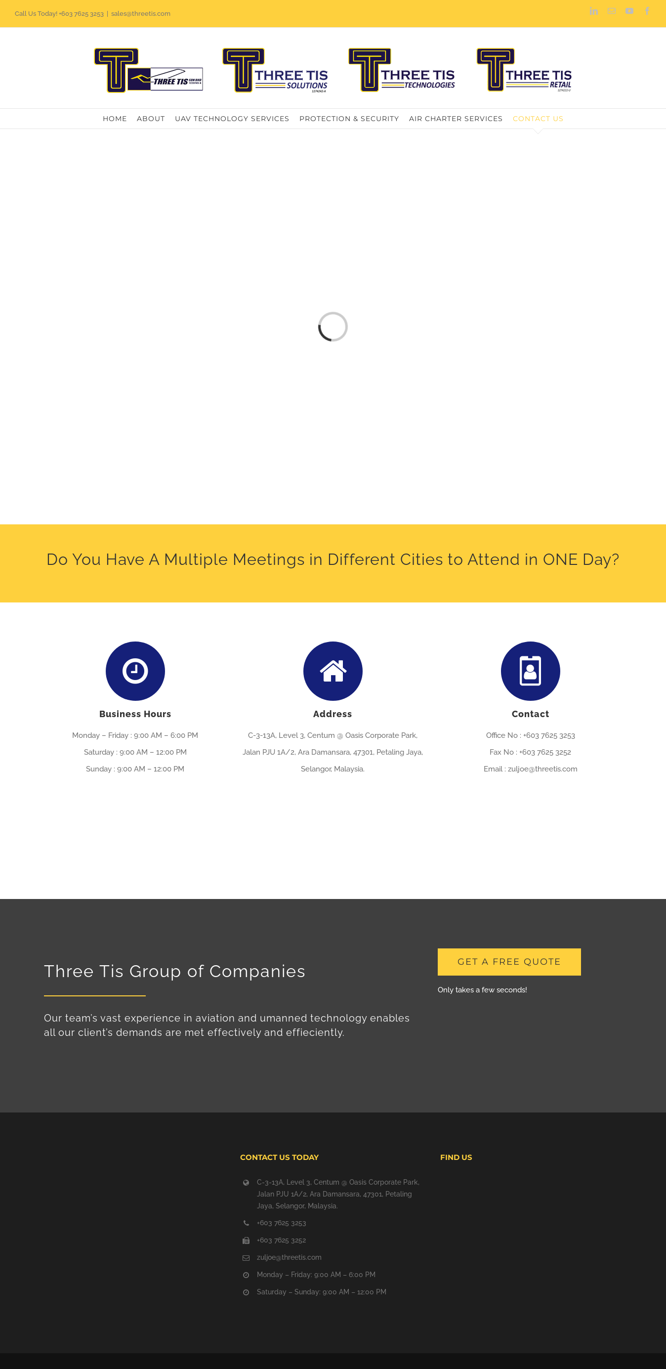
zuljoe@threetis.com (289, 1257)
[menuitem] (120, 118)
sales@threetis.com (140, 13)
